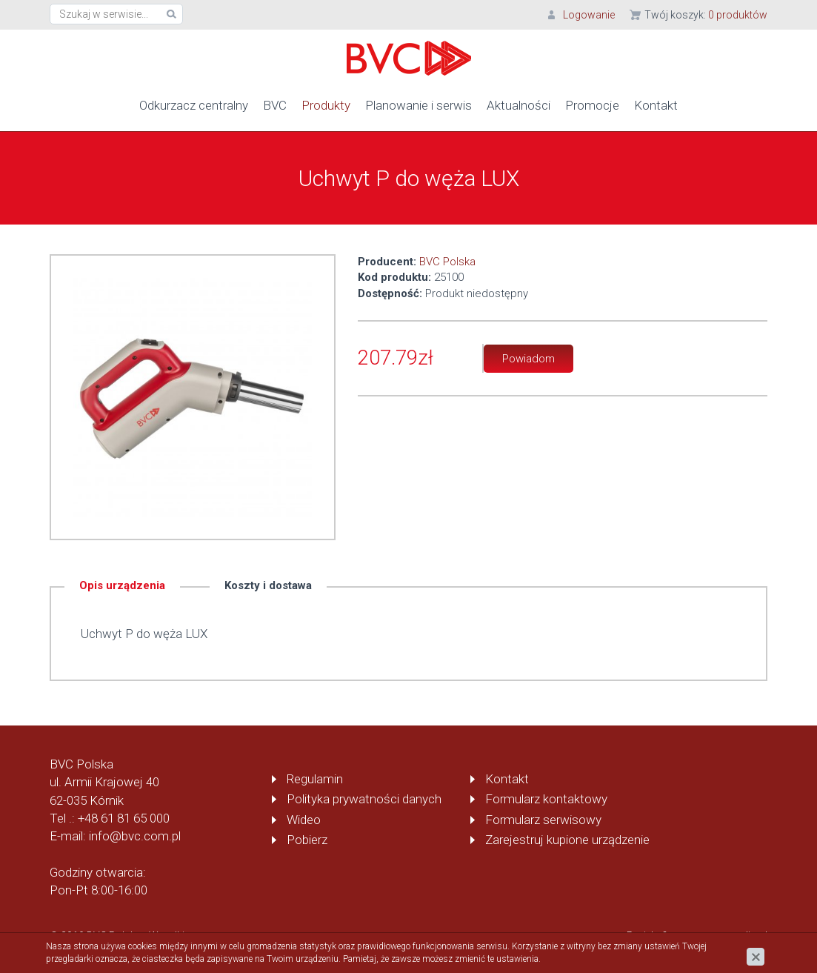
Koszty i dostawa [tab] (268, 585)
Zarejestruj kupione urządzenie (567, 839)
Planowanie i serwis (418, 105)
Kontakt (656, 105)
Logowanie (589, 15)
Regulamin (315, 778)
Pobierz (307, 839)
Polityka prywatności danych (364, 798)
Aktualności (518, 105)
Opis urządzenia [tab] (122, 585)
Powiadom (528, 358)
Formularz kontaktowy (546, 798)
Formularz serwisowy (543, 819)
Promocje (592, 105)
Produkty (325, 105)
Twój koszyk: (705, 15)
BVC (275, 105)
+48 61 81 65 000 (124, 818)
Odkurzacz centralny (193, 105)
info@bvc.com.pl (135, 835)
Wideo (304, 819)
